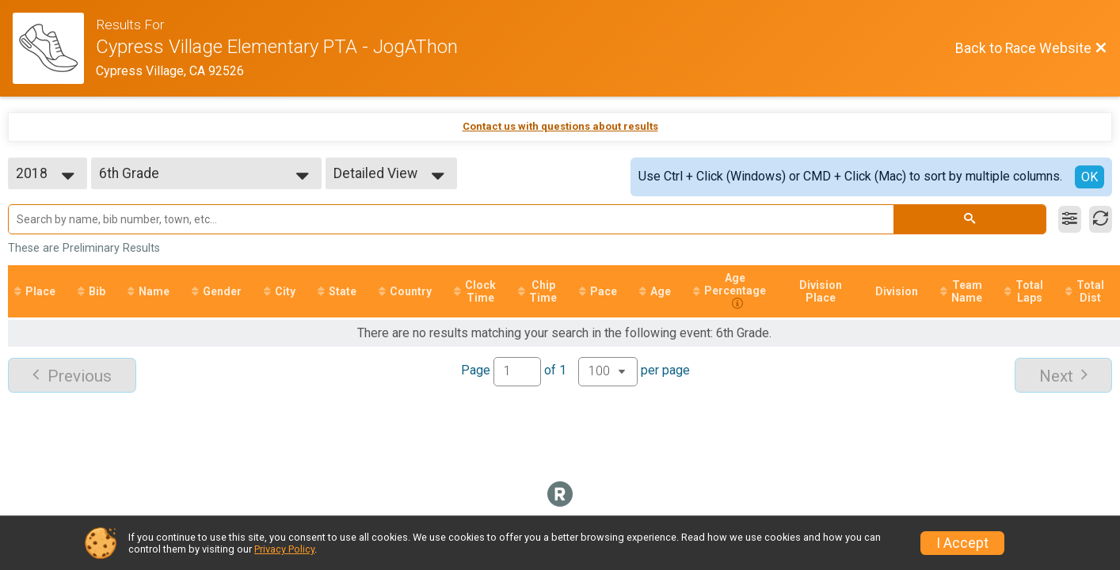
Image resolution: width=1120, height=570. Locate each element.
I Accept (962, 543)
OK (1089, 176)
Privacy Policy (284, 549)
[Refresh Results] (1100, 219)
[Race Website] (54, 48)
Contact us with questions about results (560, 126)
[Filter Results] (1069, 219)
